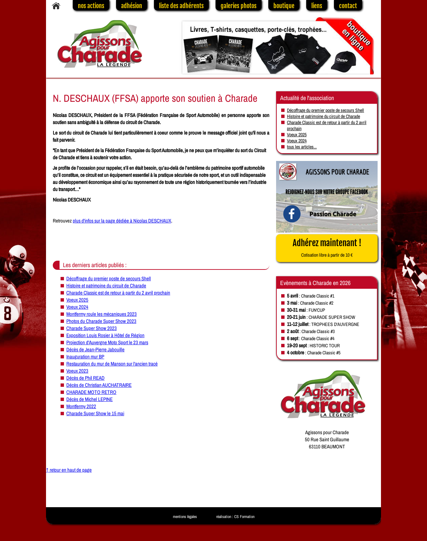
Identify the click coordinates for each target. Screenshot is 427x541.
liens (316, 5)
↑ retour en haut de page (69, 469)
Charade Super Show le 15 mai (95, 413)
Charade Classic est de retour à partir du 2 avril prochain (118, 292)
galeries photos (238, 5)
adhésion (131, 5)
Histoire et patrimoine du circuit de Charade (106, 285)
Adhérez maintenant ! (327, 248)
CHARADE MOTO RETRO (91, 392)
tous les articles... (302, 147)
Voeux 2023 (77, 370)
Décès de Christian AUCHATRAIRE (99, 385)
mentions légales (185, 516)
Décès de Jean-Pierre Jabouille (95, 349)
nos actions (91, 5)
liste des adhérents (181, 5)
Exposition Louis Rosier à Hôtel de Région (105, 335)
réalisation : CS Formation (235, 516)
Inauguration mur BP (85, 356)
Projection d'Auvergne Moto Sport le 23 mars (107, 342)
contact (348, 5)
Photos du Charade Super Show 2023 (101, 321)
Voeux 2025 (77, 299)
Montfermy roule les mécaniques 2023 (101, 313)
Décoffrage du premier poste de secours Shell (108, 278)
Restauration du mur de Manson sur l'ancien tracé (112, 363)
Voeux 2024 (77, 306)
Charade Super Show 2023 (91, 328)
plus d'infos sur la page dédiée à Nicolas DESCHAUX (122, 220)
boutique (283, 5)
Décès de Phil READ (85, 377)
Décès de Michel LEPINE (89, 399)
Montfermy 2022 (81, 406)
